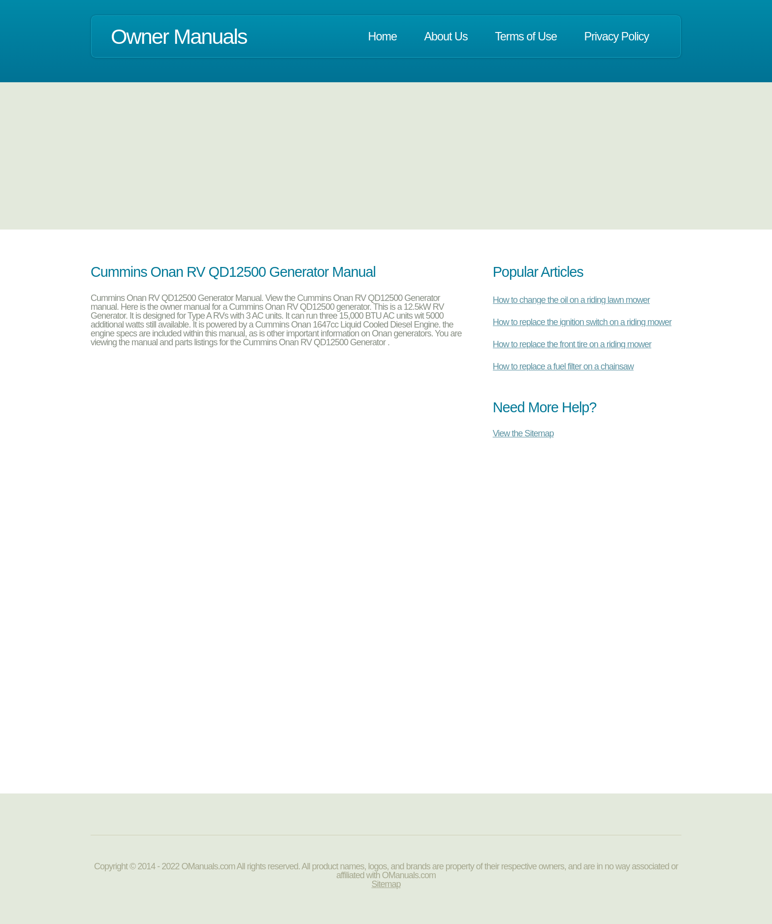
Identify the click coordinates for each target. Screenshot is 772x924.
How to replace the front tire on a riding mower (572, 344)
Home (382, 36)
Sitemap (385, 884)
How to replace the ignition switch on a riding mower (582, 322)
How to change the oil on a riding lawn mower (571, 300)
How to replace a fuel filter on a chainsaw (563, 366)
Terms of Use (526, 36)
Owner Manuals (179, 36)
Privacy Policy (616, 36)
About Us (445, 36)
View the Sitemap (523, 433)
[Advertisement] (386, 156)
